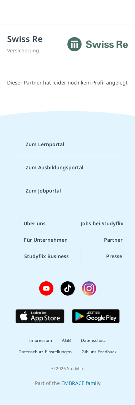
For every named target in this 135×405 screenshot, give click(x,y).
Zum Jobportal (37, 190)
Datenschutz (93, 340)
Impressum (40, 340)
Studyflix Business (41, 256)
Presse (108, 256)
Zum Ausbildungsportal (48, 167)
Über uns (29, 223)
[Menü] (15, 12)
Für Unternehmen (40, 239)
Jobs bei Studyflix (96, 223)
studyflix (74, 12)
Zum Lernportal (39, 144)
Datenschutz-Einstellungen (45, 352)
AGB (66, 340)
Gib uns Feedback (99, 352)
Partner (108, 239)
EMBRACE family (80, 383)
